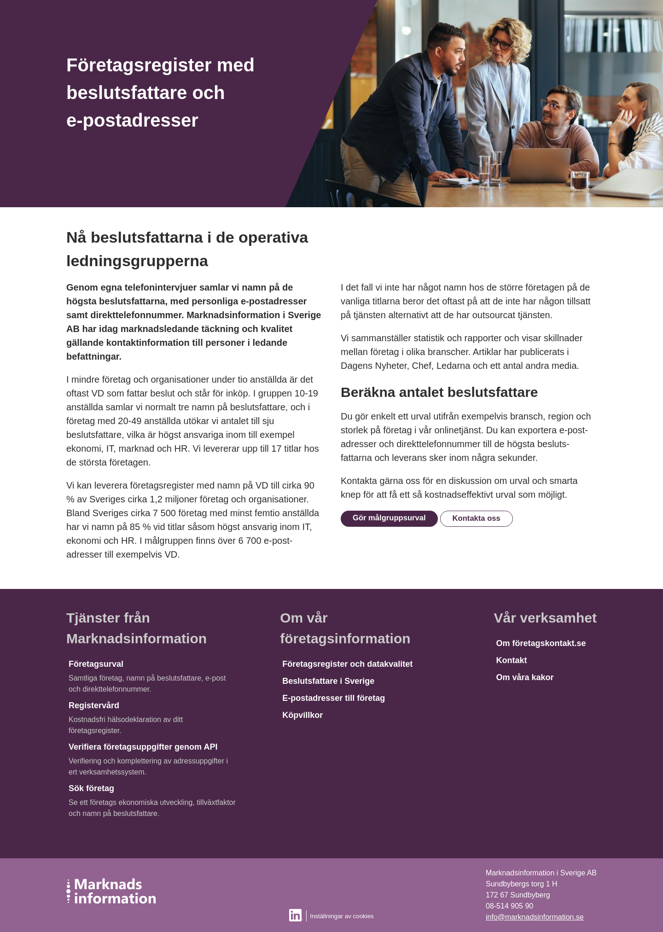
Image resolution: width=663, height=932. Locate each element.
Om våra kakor (525, 677)
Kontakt (511, 660)
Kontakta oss (476, 518)
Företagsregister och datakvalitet (347, 664)
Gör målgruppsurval (389, 517)
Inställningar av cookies (342, 916)
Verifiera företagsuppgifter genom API (143, 746)
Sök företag (91, 788)
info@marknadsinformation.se (535, 917)
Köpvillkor (302, 715)
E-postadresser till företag (333, 698)
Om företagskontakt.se (541, 643)
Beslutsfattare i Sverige (328, 681)
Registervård (94, 705)
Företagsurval (96, 664)
